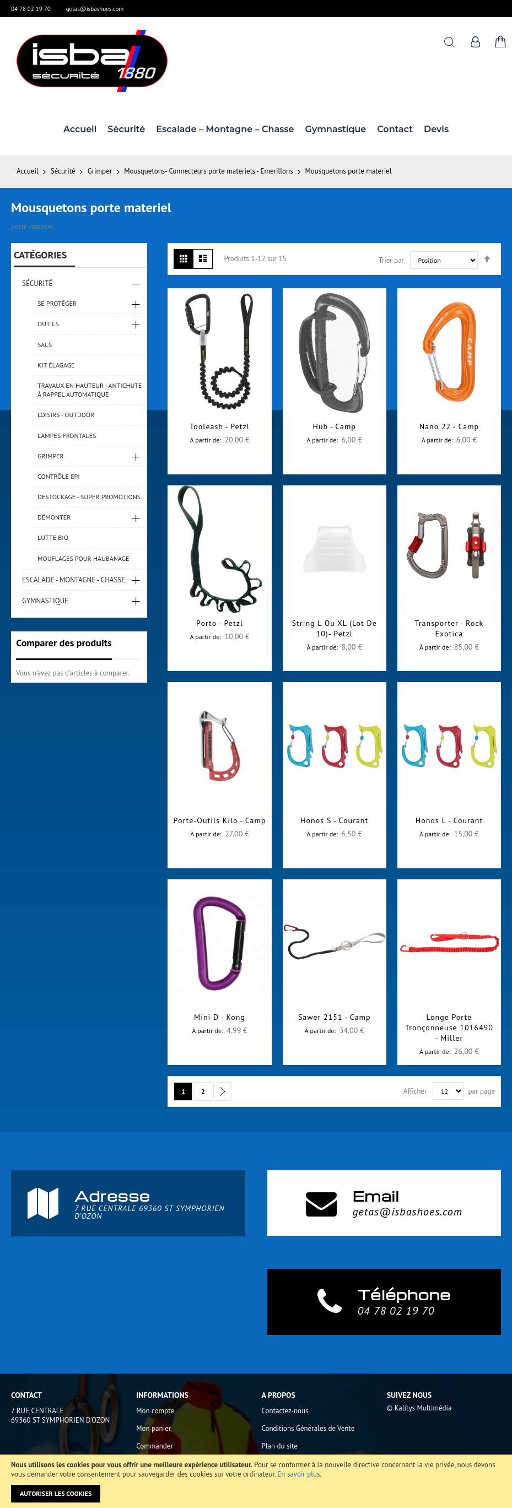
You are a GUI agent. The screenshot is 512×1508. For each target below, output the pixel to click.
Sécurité (64, 171)
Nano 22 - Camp (449, 426)
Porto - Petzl (219, 623)
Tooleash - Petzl (219, 426)
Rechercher (449, 42)
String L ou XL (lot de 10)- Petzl (334, 628)
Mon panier (153, 1428)
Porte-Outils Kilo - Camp (220, 820)
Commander (154, 1446)
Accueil (28, 171)
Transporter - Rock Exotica (449, 628)
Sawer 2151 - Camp (334, 1017)
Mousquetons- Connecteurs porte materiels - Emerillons (209, 171)
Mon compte (155, 1410)
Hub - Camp (334, 426)
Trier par (391, 260)
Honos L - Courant (449, 820)
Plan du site (280, 1446)
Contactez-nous (285, 1410)
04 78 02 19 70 (31, 9)
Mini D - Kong (219, 1017)
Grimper (101, 171)
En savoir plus (298, 1474)
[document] (256, 1481)
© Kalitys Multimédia (419, 1408)
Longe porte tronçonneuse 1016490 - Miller (449, 1027)
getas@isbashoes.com (95, 9)
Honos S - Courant (334, 820)
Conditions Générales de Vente (308, 1428)
